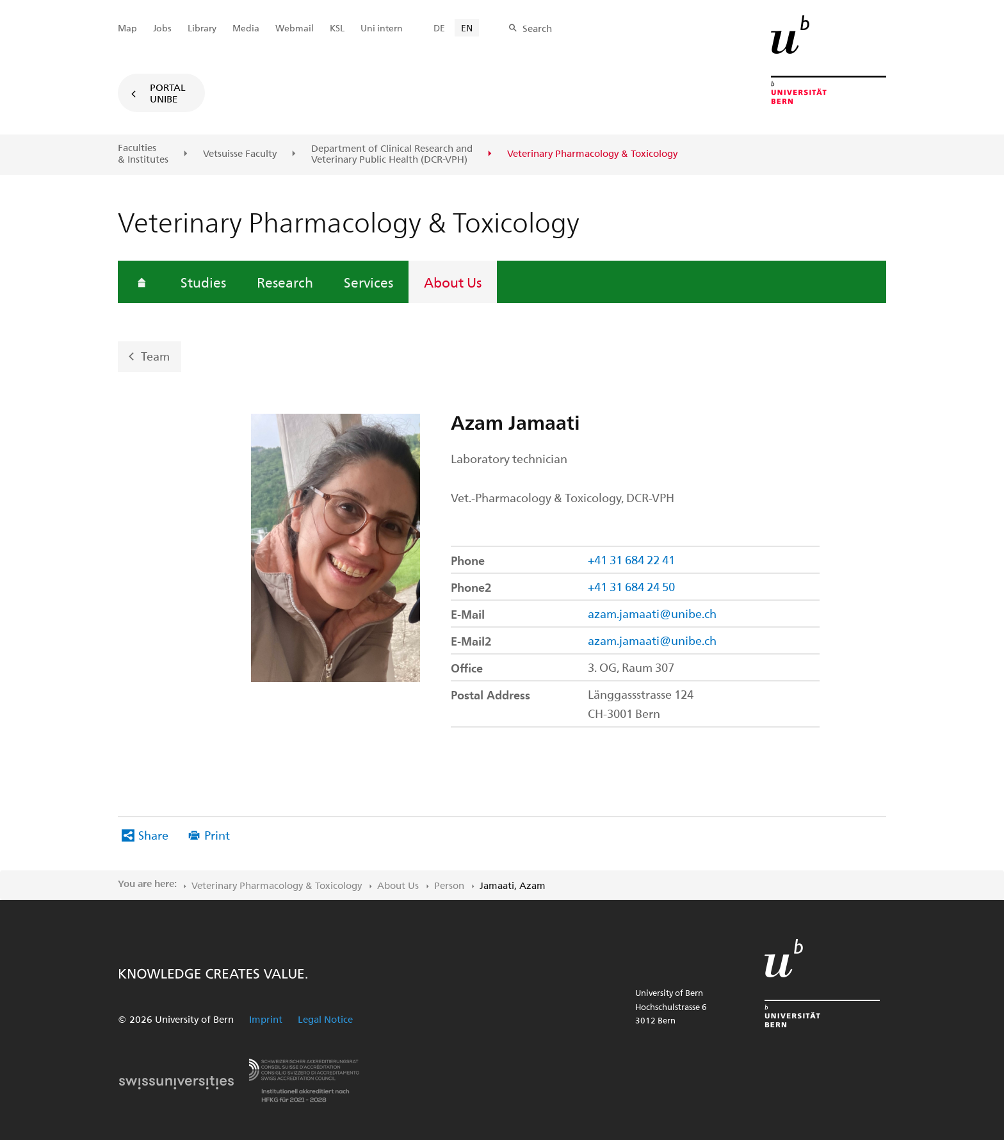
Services (368, 282)
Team (155, 356)
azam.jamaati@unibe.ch (652, 613)
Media (245, 28)
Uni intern (381, 28)
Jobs (162, 28)
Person (449, 885)
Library (202, 28)
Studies (203, 282)
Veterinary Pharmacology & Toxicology (276, 885)
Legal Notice (325, 1019)
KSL (337, 28)
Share (153, 835)
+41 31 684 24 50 (631, 586)
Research (285, 282)
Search (537, 28)
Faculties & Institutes (143, 153)
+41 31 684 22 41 (631, 559)
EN (467, 28)
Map (127, 28)
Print (217, 835)
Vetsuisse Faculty (240, 153)
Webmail (294, 28)
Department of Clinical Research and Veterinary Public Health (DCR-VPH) (392, 154)
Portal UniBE (168, 93)
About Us (453, 282)
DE (439, 28)
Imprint (265, 1019)
